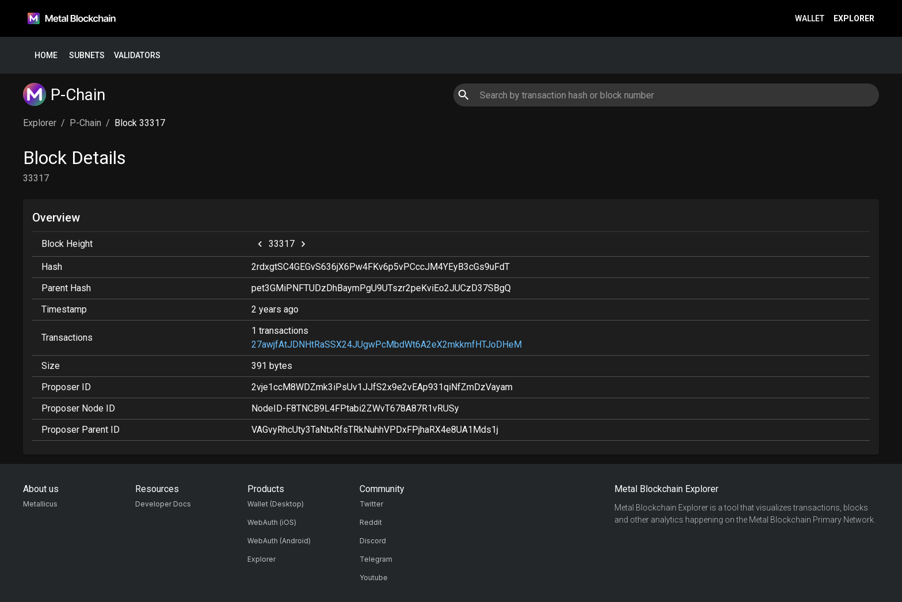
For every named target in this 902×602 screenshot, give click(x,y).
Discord (373, 540)
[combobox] (666, 95)
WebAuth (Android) (279, 540)
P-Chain (85, 122)
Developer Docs (163, 504)
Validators (137, 55)
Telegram (376, 559)
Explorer (854, 18)
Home (46, 55)
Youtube (374, 577)
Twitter (371, 504)
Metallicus (40, 504)
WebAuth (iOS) (271, 522)
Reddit (371, 522)
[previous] (260, 244)
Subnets (86, 55)
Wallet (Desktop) (275, 504)
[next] (303, 244)
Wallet (809, 18)
